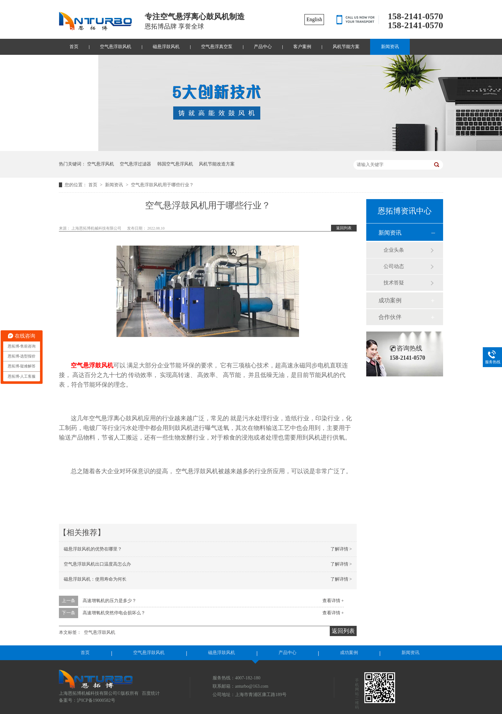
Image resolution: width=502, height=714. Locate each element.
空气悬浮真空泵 (216, 46)
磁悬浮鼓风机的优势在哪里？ (93, 549)
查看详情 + (333, 600)
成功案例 (389, 300)
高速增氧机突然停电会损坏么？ (114, 612)
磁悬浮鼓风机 (166, 46)
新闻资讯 (390, 46)
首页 (73, 46)
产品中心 (263, 46)
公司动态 (394, 266)
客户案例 (302, 46)
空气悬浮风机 (100, 164)
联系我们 (78, 62)
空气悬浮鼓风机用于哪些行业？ (162, 184)
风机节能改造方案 (217, 164)
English (314, 19)
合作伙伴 (389, 317)
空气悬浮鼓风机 (115, 46)
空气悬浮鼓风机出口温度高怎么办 (97, 564)
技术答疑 (394, 282)
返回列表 (344, 228)
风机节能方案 (346, 46)
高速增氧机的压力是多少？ (109, 600)
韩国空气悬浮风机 (175, 164)
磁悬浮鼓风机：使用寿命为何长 (95, 579)
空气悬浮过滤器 (135, 164)
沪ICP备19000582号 (96, 700)
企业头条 (394, 250)
